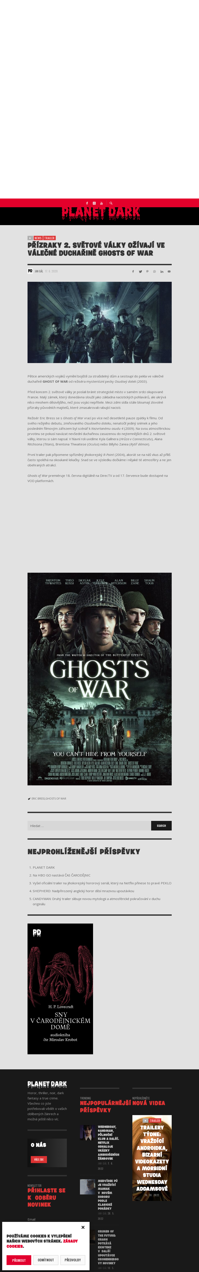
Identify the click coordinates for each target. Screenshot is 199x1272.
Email (31, 1219)
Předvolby (73, 1259)
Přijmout (19, 1260)
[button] (83, 1227)
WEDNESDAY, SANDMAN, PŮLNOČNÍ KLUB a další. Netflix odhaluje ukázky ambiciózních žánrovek (108, 1149)
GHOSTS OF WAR (55, 798)
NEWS (38, 238)
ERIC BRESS (38, 798)
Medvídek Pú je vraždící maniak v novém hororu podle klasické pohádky (108, 1201)
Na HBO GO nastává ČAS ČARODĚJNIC (61, 875)
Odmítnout (46, 1259)
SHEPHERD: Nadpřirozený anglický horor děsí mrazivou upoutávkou (83, 891)
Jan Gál (39, 271)
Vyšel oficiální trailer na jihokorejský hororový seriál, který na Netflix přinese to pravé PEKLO (102, 883)
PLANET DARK (44, 867)
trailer (49, 238)
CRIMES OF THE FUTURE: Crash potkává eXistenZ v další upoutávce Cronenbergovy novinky (108, 1253)
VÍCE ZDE (38, 1159)
